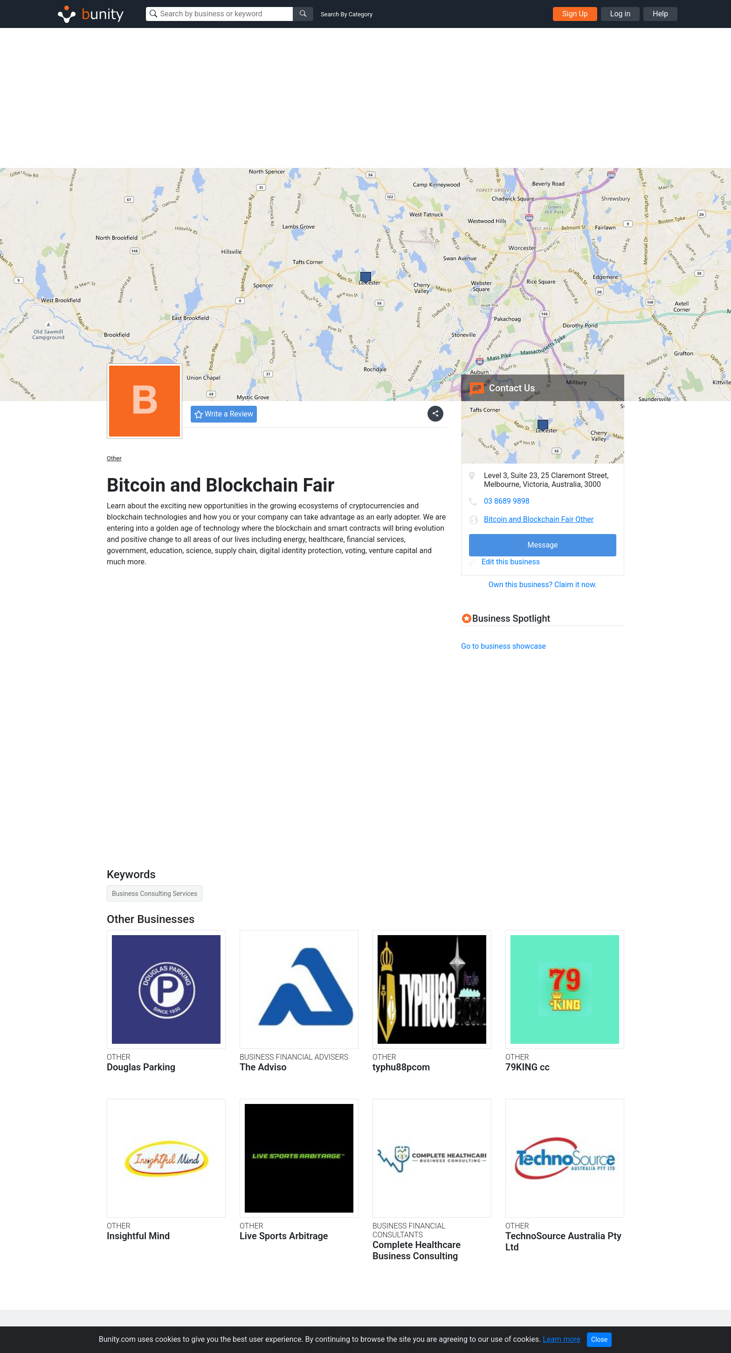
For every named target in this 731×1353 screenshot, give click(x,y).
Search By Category (346, 14)
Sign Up (575, 13)
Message (542, 545)
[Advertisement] (365, 98)
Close (599, 1339)
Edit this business (504, 561)
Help (660, 13)
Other (114, 458)
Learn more (561, 1339)
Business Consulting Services (154, 893)
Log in (620, 13)
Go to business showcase (503, 646)
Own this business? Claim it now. (543, 584)
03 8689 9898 (507, 501)
